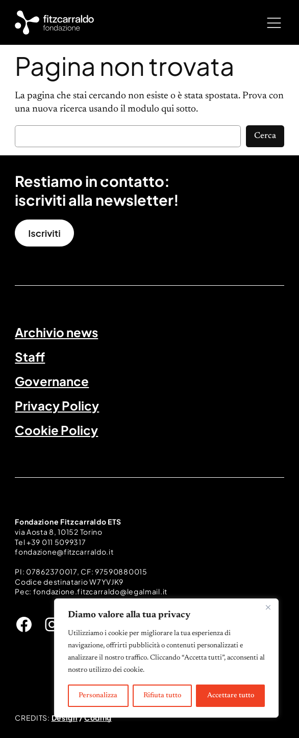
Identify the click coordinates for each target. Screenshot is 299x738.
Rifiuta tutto (162, 695)
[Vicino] (268, 607)
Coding (98, 717)
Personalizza (98, 695)
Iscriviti (44, 233)
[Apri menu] (274, 22)
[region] (166, 658)
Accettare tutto (230, 695)
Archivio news (56, 332)
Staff (30, 356)
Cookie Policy (56, 430)
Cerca (265, 136)
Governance (52, 381)
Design (65, 717)
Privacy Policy (57, 405)
